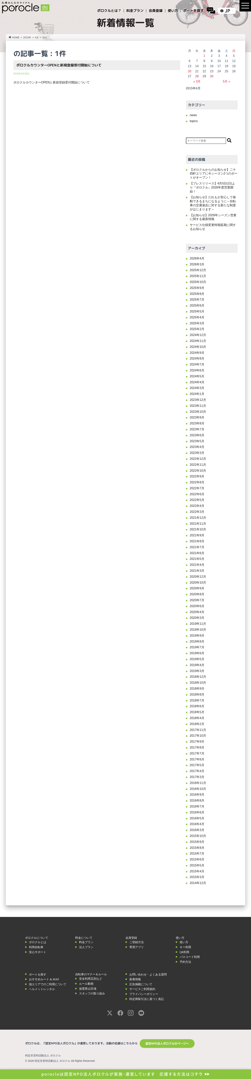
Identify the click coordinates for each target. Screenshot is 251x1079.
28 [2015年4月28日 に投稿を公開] (197, 76)
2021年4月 (197, 564)
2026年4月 (197, 258)
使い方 (184, 942)
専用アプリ (136, 947)
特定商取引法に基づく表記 (146, 999)
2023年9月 (197, 417)
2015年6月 (197, 859)
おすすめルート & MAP (44, 979)
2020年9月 (197, 588)
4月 (37, 37)
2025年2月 (197, 329)
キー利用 (185, 947)
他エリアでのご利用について (47, 984)
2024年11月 (198, 341)
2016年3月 (197, 830)
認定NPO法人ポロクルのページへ (167, 1043)
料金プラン (86, 942)
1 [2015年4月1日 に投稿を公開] (204, 55)
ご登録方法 (136, 942)
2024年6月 (197, 370)
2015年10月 (198, 836)
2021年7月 (197, 547)
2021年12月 (198, 517)
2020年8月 (197, 594)
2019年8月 (197, 641)
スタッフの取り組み (92, 993)
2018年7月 (197, 700)
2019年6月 (197, 653)
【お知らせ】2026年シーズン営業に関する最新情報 (213, 217)
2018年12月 (198, 676)
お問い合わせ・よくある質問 (148, 974)
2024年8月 (197, 358)
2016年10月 (198, 788)
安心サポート (37, 952)
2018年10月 (198, 682)
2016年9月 (197, 794)
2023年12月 (198, 399)
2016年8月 (197, 800)
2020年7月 (197, 600)
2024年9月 (197, 352)
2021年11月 (198, 523)
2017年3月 (197, 777)
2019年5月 (197, 659)
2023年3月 (197, 452)
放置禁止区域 (87, 988)
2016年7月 (197, 806)
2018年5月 (197, 712)
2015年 (27, 37)
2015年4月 (197, 871)
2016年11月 (198, 783)
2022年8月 (197, 482)
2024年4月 (197, 382)
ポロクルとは (37, 942)
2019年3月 (197, 671)
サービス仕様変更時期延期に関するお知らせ (213, 227)
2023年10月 (198, 411)
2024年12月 (198, 335)
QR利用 (184, 952)
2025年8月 (197, 293)
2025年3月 (197, 323)
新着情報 (135, 979)
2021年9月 (197, 535)
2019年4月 (197, 665)
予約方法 (185, 961)
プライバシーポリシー (143, 994)
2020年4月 (197, 612)
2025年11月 (198, 276)
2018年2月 (197, 724)
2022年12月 (198, 458)
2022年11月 (198, 464)
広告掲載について (140, 984)
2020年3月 (197, 617)
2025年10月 (198, 282)
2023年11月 (198, 405)
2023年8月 (197, 423)
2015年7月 (197, 853)
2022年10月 (198, 470)
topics (194, 121)
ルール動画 (86, 983)
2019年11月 (198, 623)
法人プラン (86, 947)
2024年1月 (197, 394)
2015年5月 (197, 865)
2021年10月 (198, 529)
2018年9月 (197, 688)
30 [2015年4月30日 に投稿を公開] (211, 76)
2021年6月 (197, 553)
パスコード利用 (190, 956)
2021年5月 (197, 558)
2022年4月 (197, 505)
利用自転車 (36, 947)
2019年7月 (197, 647)
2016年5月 (197, 818)
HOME (14, 37)
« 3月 (197, 81)
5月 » (226, 81)
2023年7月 (197, 429)
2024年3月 (197, 388)
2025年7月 (197, 299)
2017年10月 (198, 735)
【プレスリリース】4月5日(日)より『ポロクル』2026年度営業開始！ (212, 187)
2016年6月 (197, 812)
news (193, 115)
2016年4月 (197, 824)
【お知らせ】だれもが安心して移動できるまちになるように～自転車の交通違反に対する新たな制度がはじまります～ (213, 203)
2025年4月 (197, 317)
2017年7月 (197, 753)
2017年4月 (197, 771)
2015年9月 (197, 841)
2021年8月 (197, 541)
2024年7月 (197, 364)
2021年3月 (197, 570)
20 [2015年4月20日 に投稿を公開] (189, 71)
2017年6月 (197, 759)
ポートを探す (37, 974)
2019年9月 (197, 635)
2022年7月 (197, 488)
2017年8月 (197, 747)
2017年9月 (197, 741)
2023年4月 (197, 447)
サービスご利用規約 (142, 989)
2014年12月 (198, 883)
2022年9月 (197, 476)
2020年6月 (197, 606)
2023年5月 (197, 441)
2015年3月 (197, 877)
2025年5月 (197, 311)
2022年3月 (197, 511)
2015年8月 (197, 847)
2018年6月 (197, 706)
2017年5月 (197, 765)
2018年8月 (197, 694)
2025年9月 (197, 288)
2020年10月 (198, 582)
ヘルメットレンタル (42, 989)
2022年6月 (197, 494)
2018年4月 (197, 718)
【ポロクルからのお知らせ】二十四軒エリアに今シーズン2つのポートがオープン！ (214, 173)
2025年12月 (198, 270)
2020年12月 (198, 576)
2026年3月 (197, 264)
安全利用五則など (90, 978)
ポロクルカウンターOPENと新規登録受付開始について (59, 65)
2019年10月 (198, 629)
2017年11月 (198, 730)
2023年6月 (197, 435)
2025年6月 (197, 305)
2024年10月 (198, 346)
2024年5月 (197, 376)
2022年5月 (197, 500)
